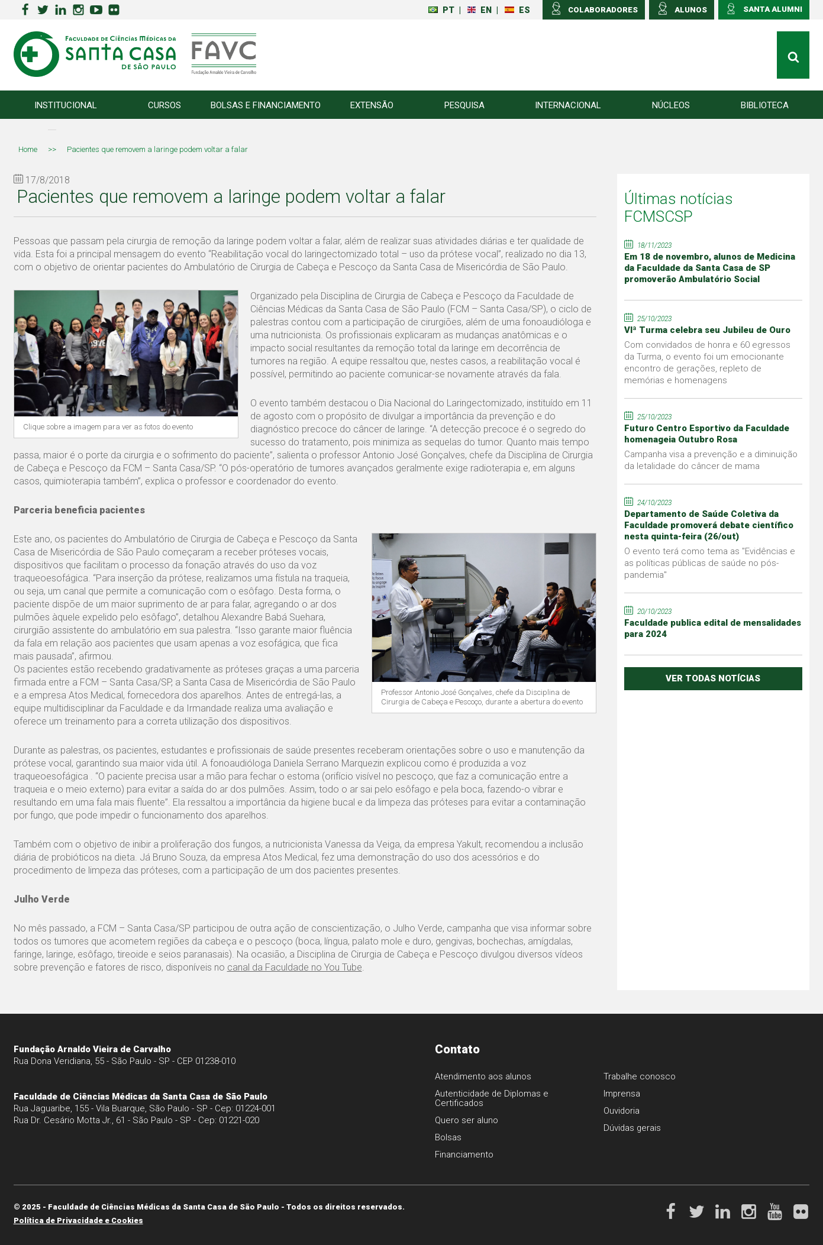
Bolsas (448, 1137)
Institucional (65, 105)
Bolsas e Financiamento (266, 105)
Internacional (568, 105)
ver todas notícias (713, 678)
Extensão (371, 105)
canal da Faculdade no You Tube (294, 967)
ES (517, 10)
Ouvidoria (621, 1110)
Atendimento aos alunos (483, 1076)
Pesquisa (464, 105)
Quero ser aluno (466, 1120)
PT (441, 10)
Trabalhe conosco (639, 1076)
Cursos (164, 105)
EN (479, 10)
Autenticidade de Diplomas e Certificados (493, 1098)
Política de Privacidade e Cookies (78, 1220)
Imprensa (622, 1093)
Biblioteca (765, 105)
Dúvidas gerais (632, 1128)
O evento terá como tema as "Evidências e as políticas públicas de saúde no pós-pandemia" (709, 563)
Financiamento (464, 1154)
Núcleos (671, 105)
